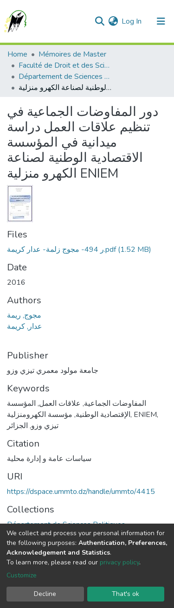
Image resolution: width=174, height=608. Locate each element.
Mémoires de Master (72, 54)
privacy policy (119, 562)
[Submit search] (99, 21)
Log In (132, 21)
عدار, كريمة (24, 326)
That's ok (125, 593)
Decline (45, 593)
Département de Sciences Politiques (65, 76)
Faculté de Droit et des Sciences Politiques (65, 65)
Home (17, 54)
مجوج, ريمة (24, 315)
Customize (21, 575)
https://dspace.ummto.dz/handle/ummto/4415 (81, 491)
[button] (113, 21)
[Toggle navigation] (161, 21)
